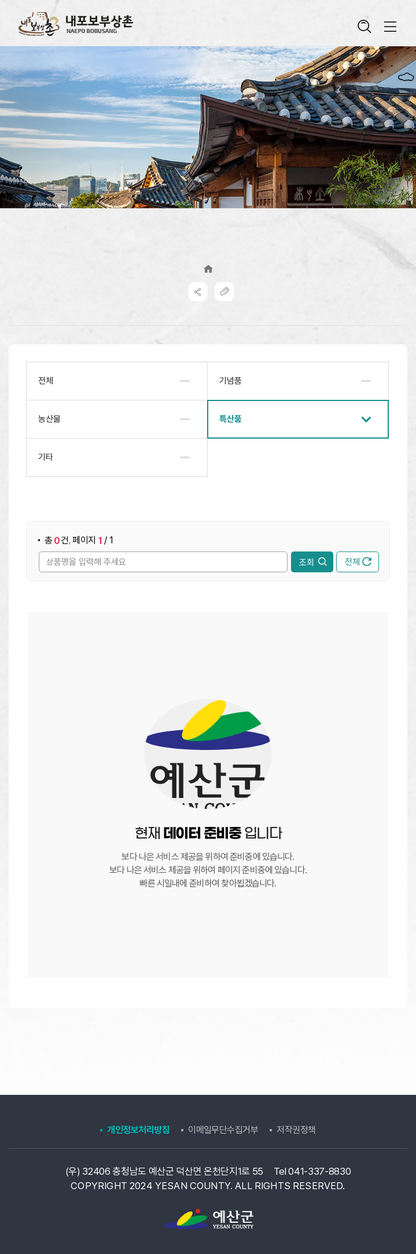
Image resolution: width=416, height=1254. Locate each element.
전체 (358, 562)
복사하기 (224, 291)
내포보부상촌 (75, 24)
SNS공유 (197, 291)
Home (208, 268)
